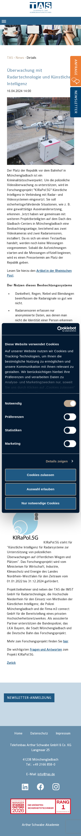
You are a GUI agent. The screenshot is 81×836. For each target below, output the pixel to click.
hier (65, 641)
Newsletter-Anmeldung (29, 698)
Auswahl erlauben (40, 489)
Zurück (11, 663)
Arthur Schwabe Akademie (40, 825)
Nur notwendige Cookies (41, 503)
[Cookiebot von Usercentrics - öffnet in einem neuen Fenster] (57, 329)
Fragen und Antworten (46, 649)
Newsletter (76, 101)
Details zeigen (57, 461)
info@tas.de (46, 774)
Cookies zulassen (40, 475)
